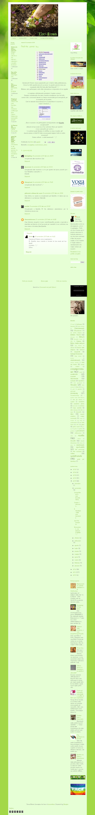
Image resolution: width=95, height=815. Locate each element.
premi (45, 145)
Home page (44, 281)
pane (82, 424)
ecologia (73, 381)
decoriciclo (28, 167)
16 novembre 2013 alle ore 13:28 (43, 182)
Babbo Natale (80, 326)
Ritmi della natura (77, 343)
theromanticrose (30, 219)
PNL (72, 341)
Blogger (66, 804)
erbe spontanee (78, 383)
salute (79, 438)
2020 (75, 469)
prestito (72, 431)
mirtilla (27, 206)
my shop (79, 420)
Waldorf (82, 350)
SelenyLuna (28, 182)
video (73, 453)
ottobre (77, 538)
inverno (81, 406)
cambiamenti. (75, 360)
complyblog (30, 145)
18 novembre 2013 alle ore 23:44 (53, 193)
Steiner (73, 347)
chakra (77, 366)
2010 (75, 575)
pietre (75, 429)
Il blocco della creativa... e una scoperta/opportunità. (77, 630)
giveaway (74, 393)
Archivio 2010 (22, 38)
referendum (78, 433)
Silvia (30, 236)
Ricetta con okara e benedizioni (80, 756)
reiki (72, 436)
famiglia (73, 385)
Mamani (73, 337)
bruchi (72, 358)
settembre (78, 541)
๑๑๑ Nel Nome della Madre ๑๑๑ (13, 139)
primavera (80, 431)
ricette (81, 435)
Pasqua (79, 341)
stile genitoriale (79, 449)
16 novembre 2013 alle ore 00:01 (42, 167)
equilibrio (81, 381)
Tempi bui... (80, 648)
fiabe (77, 387)
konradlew (51, 804)
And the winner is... (77, 522)
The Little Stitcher (14, 72)
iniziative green (79, 404)
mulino (72, 420)
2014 (74, 478)
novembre (78, 488)
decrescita (74, 378)
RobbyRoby (28, 156)
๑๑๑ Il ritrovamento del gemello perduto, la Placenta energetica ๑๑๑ (14, 149)
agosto (77, 545)
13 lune (72, 324)
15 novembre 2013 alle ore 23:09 (43, 156)
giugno (77, 551)
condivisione (39, 145)
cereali (82, 364)
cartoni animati (75, 362)
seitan (81, 443)
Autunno (79, 324)
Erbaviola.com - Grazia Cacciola (14, 48)
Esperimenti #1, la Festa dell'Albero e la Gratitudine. (77, 587)
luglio (76, 548)
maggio (77, 554)
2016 (75, 472)
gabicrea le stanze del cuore (33, 193)
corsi (80, 372)
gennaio (77, 566)
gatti (74, 389)
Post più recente (27, 281)
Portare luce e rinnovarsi (80, 717)
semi (72, 445)
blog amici (78, 356)
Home (14, 38)
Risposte (29, 233)
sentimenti (80, 445)
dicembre (77, 483)
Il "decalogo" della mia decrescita (77, 513)
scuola (73, 441)
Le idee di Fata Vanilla (46, 38)
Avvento (73, 326)
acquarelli (77, 352)
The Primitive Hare (14, 85)
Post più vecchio (61, 281)
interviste (75, 406)
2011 (74, 572)
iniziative (81, 402)
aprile (76, 557)
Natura (81, 337)
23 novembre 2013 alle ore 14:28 (45, 236)
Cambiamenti (79, 328)
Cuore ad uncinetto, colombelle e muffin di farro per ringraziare (77, 694)
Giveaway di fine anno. (80, 607)
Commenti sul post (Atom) (48, 287)
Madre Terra (76, 335)
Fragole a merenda (14, 99)
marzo (77, 560)
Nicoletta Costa (78, 339)
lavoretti (78, 412)
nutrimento (74, 422)
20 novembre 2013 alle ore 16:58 (45, 219)
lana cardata (77, 408)
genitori (80, 389)
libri (72, 414)
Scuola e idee (33, 38)
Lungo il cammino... (77, 504)
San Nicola (78, 345)
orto (77, 424)
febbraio (77, 563)
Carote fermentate (14, 130)
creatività (74, 374)
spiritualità (80, 447)
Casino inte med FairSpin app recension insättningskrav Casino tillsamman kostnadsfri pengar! (14, 111)
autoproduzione (76, 354)
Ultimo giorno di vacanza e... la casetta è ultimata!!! (77, 669)
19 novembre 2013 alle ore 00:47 (39, 206)
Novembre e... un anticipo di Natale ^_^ (77, 530)
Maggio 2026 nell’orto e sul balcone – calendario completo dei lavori (14, 58)
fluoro (82, 387)
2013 (74, 481)
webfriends (76, 456)
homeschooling (75, 395)
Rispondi (27, 161)
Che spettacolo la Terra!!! (80, 737)
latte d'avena (74, 410)
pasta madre (76, 426)
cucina (73, 376)
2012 (74, 569)
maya (81, 418)
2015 (74, 475)
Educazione (77, 331)
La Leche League (76, 333)
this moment (77, 451)
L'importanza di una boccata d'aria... (77, 496)
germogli (73, 391)
